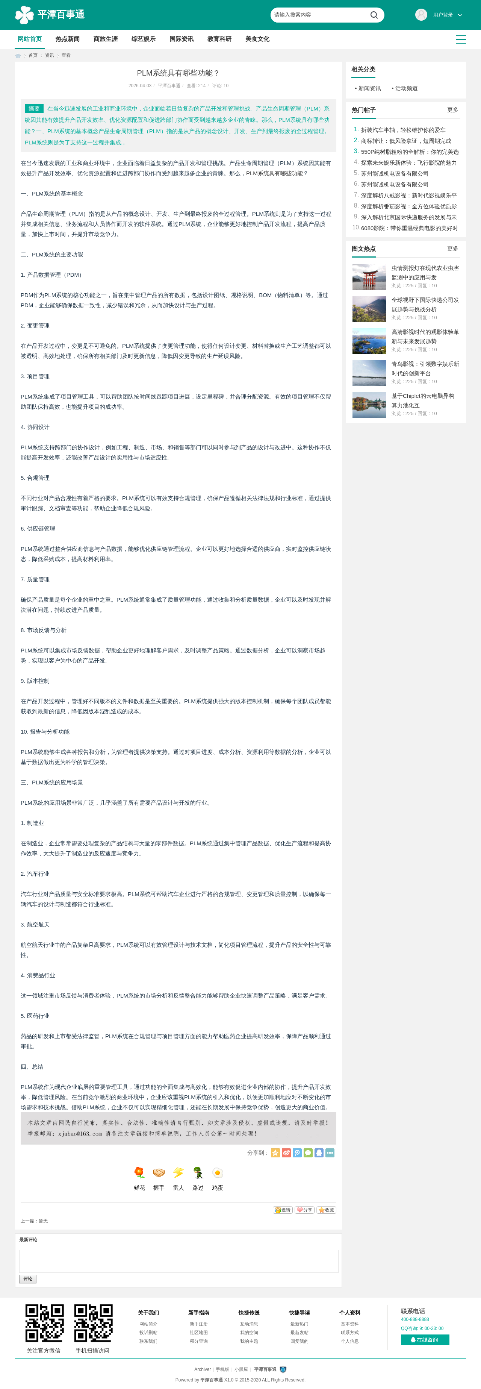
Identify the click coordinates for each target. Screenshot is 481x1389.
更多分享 (329, 1152)
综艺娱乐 (144, 39)
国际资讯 (181, 39)
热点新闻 (68, 39)
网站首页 (30, 39)
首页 (18, 55)
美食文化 (257, 39)
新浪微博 (286, 1152)
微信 (308, 1152)
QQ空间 (275, 1152)
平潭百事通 (61, 14)
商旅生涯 (106, 39)
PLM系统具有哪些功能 (274, 173)
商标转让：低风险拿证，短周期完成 (406, 141)
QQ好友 (319, 1152)
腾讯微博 (297, 1152)
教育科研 (219, 39)
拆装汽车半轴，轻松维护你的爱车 (403, 130)
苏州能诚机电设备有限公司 (395, 173)
